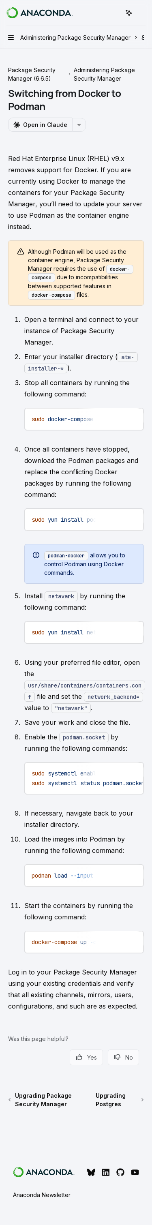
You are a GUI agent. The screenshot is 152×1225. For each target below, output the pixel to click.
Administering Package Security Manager (104, 74)
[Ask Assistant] (131, 418)
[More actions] (141, 13)
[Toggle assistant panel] (129, 13)
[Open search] (113, 12)
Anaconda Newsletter (42, 1194)
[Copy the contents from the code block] (118, 418)
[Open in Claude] (40, 125)
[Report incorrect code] (106, 418)
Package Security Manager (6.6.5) (32, 74)
